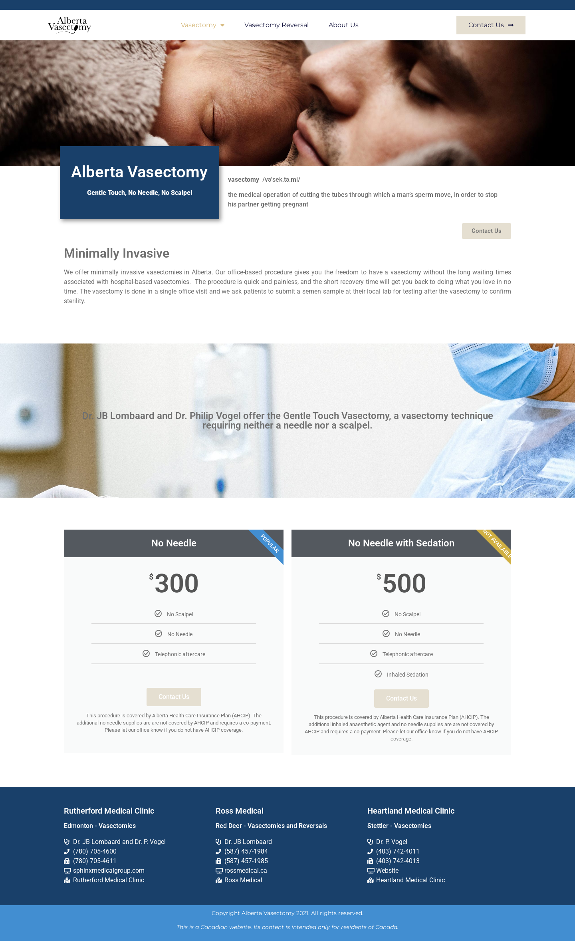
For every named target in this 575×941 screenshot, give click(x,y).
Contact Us (174, 697)
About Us (344, 25)
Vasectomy (202, 25)
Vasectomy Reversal (276, 25)
